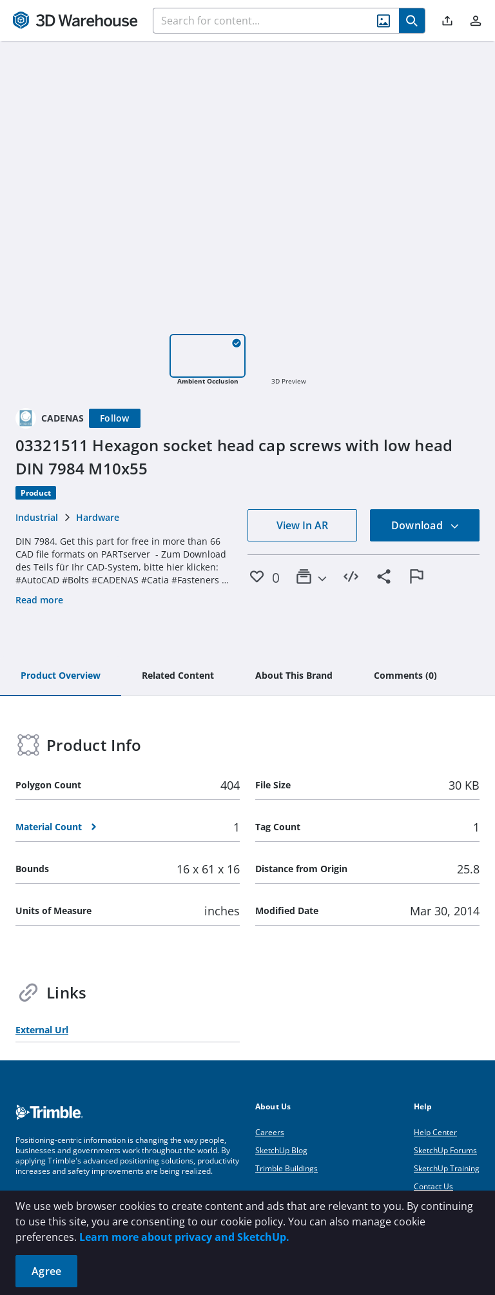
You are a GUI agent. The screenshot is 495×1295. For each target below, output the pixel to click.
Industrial (36, 517)
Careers (269, 1132)
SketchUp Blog (281, 1150)
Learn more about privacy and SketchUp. (184, 1237)
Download (425, 525)
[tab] (60, 676)
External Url (41, 1030)
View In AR (302, 525)
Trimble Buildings (286, 1168)
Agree (46, 1271)
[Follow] (115, 418)
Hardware (97, 517)
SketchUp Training (447, 1168)
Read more (39, 600)
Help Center (435, 1132)
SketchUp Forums (445, 1150)
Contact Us (433, 1186)
